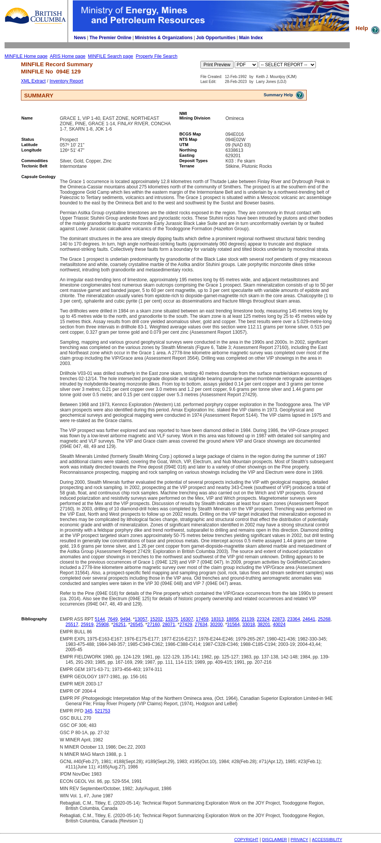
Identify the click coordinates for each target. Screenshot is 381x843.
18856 (232, 619)
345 (88, 711)
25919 (87, 624)
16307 (187, 619)
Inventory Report (66, 81)
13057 (141, 619)
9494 (125, 619)
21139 (248, 619)
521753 (102, 711)
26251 (119, 624)
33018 (248, 624)
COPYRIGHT (246, 839)
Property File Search (156, 56)
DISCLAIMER (274, 839)
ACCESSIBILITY (327, 839)
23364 (293, 619)
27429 (185, 624)
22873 (278, 619)
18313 (217, 619)
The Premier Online (110, 37)
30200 (216, 624)
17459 (202, 619)
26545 (136, 624)
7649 (112, 619)
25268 (324, 619)
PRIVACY (299, 839)
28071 (168, 624)
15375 (171, 619)
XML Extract (33, 81)
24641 (309, 619)
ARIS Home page (67, 56)
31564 (233, 624)
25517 (72, 624)
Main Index (251, 37)
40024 (279, 624)
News (80, 37)
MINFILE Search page (110, 56)
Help (368, 28)
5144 (100, 619)
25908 (102, 624)
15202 (156, 619)
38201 (264, 624)
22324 (263, 619)
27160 (153, 624)
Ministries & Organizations (163, 37)
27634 (201, 624)
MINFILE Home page (26, 56)
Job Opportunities (215, 37)
